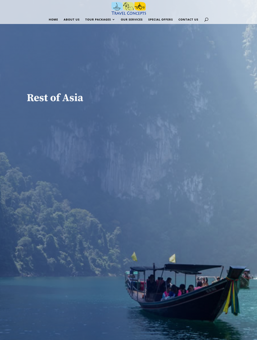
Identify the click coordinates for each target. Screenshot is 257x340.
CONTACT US (188, 19)
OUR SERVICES (132, 19)
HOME (53, 19)
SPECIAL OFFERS (160, 19)
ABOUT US (72, 19)
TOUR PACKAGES (98, 19)
